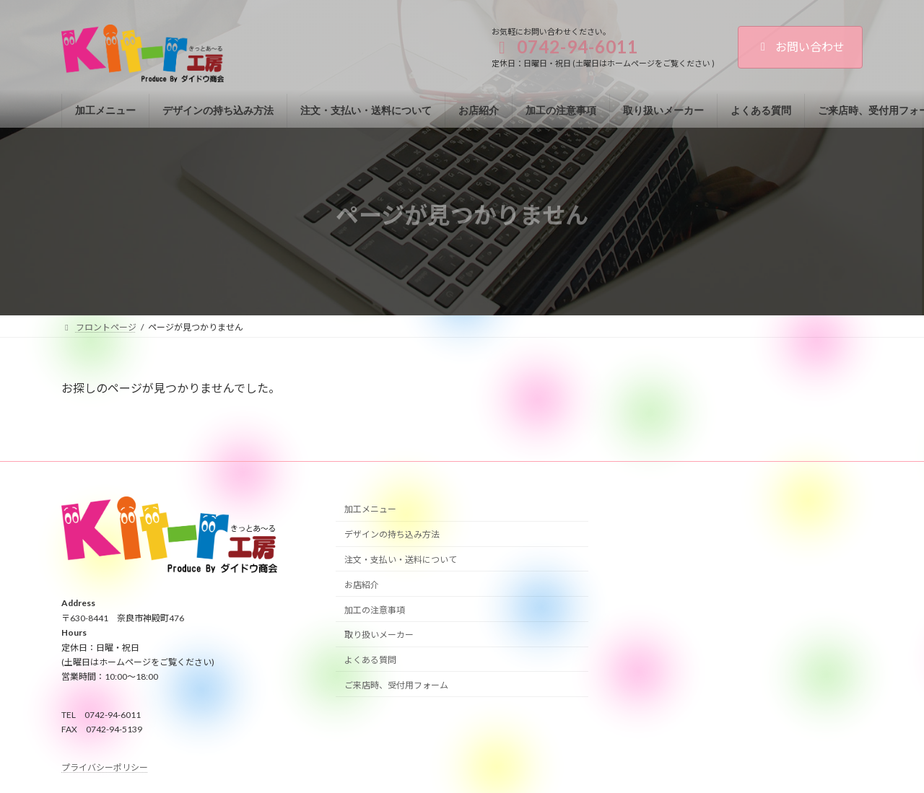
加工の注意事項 (374, 610)
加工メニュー (370, 509)
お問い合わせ (800, 46)
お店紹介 (361, 584)
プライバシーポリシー (104, 767)
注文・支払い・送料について (400, 559)
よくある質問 (370, 659)
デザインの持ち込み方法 (392, 534)
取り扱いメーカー (379, 634)
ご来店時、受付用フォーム (396, 685)
